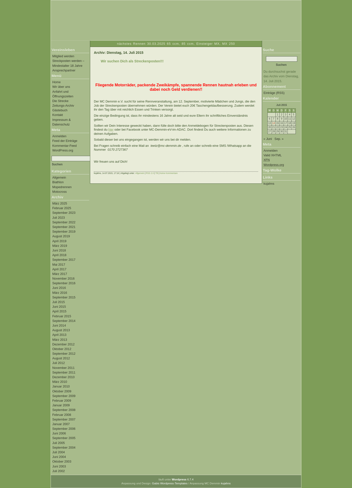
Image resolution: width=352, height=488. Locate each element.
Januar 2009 (61, 405)
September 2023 (64, 213)
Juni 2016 (59, 288)
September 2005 (64, 438)
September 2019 (64, 231)
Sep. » (279, 139)
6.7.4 (183, 479)
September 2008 (64, 410)
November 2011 (63, 368)
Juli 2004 (58, 452)
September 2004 (64, 447)
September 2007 (64, 419)
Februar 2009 (61, 400)
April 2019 (59, 241)
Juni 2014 (59, 325)
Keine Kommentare (169, 173)
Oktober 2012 (61, 349)
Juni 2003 (59, 466)
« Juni (268, 139)
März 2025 (59, 203)
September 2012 (64, 353)
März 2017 (59, 274)
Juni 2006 (59, 433)
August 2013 (61, 330)
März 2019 (59, 246)
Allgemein (59, 177)
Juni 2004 (59, 457)
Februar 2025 (61, 208)
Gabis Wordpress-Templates (169, 483)
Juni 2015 (59, 306)
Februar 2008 (61, 415)
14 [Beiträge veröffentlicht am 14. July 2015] (273, 123)
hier (110, 129)
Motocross (59, 191)
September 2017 (64, 259)
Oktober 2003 (61, 461)
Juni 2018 (59, 250)
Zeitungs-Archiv (63, 105)
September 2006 (64, 429)
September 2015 (64, 297)
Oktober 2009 (61, 391)
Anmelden (59, 136)
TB (156, 173)
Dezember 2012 (63, 344)
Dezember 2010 (63, 377)
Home (56, 82)
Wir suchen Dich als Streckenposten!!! (132, 61)
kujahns (269, 183)
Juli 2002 (58, 471)
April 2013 (59, 335)
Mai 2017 (58, 264)
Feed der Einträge (64, 141)
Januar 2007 (61, 424)
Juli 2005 (58, 443)
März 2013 (59, 339)
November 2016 (63, 278)
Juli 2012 (58, 363)
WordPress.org (62, 150)
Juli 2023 (58, 217)
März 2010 (59, 382)
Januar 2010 (61, 386)
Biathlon (58, 182)
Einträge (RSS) (274, 93)
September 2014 (64, 321)
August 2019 (61, 236)
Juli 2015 (58, 302)
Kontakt (57, 115)
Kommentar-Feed (64, 146)
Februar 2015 (61, 316)
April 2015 (59, 311)
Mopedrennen (62, 187)
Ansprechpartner (64, 70)
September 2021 (64, 227)
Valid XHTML (273, 155)
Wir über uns (61, 87)
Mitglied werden (63, 56)
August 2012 (61, 358)
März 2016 (59, 293)
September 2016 (64, 283)
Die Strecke (60, 101)
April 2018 (59, 255)
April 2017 (59, 269)
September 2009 (64, 396)
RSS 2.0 (150, 173)
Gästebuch (59, 110)
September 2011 (64, 372)
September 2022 (64, 222)
